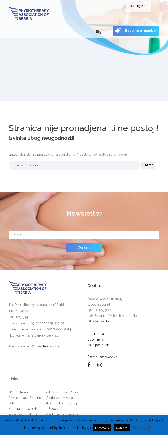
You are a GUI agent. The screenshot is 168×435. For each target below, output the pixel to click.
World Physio (18, 392)
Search (144, 165)
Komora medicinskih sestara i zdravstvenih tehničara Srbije (23, 414)
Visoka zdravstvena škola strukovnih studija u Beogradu (62, 403)
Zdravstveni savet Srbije (62, 392)
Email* (84, 229)
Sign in (102, 32)
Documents (95, 339)
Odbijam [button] (122, 428)
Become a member (136, 30)
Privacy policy (51, 346)
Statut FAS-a (95, 334)
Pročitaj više (143, 428)
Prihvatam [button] (102, 428)
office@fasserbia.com (102, 321)
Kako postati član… (100, 345)
